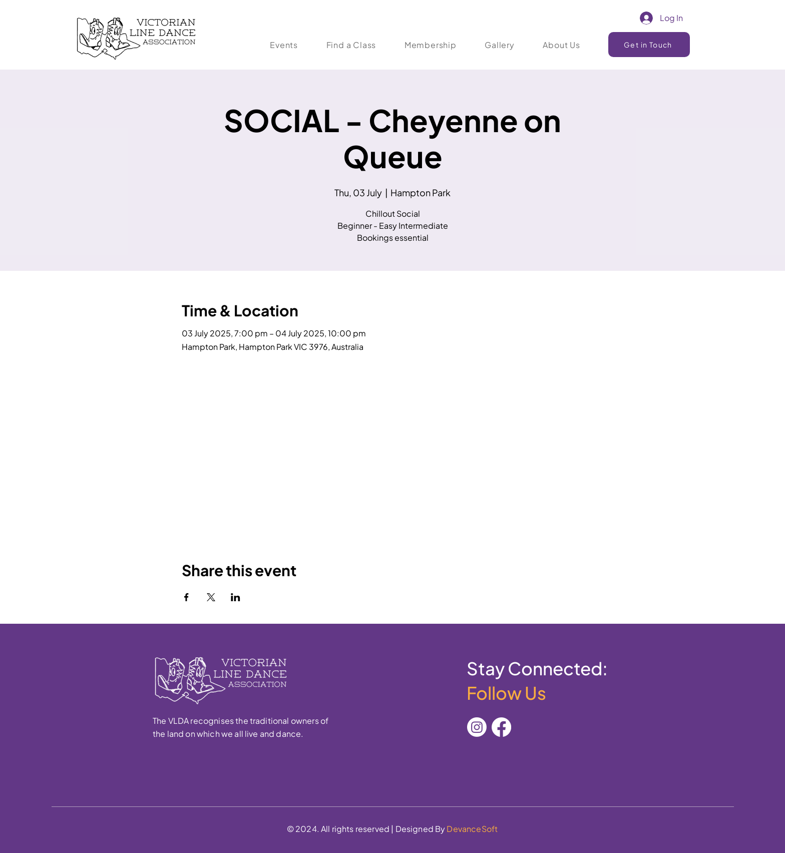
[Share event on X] (211, 597)
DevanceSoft (472, 828)
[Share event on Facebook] (186, 597)
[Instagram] (477, 727)
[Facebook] (501, 727)
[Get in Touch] (649, 44)
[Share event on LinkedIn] (235, 597)
